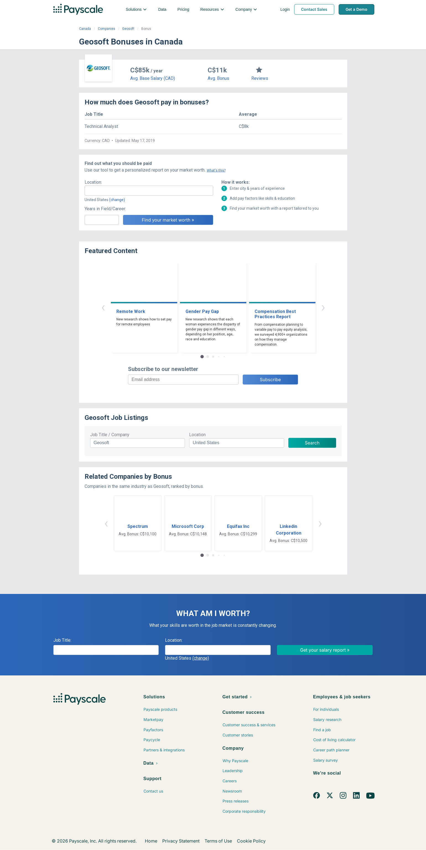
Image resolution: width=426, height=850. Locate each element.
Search (312, 443)
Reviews (259, 78)
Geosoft (128, 29)
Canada (85, 29)
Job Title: (62, 640)
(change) (117, 200)
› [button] (323, 307)
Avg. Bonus (218, 78)
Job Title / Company (109, 434)
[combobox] (149, 191)
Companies (106, 29)
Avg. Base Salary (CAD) (152, 78)
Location (197, 434)
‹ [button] (103, 307)
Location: (93, 182)
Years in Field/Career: (105, 208)
